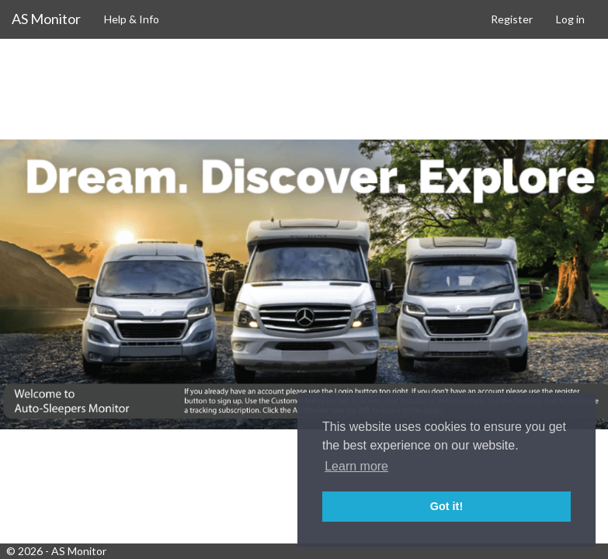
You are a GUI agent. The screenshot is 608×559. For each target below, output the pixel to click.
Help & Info (131, 19)
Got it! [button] (446, 506)
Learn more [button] (356, 466)
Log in (570, 19)
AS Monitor (46, 18)
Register (512, 19)
